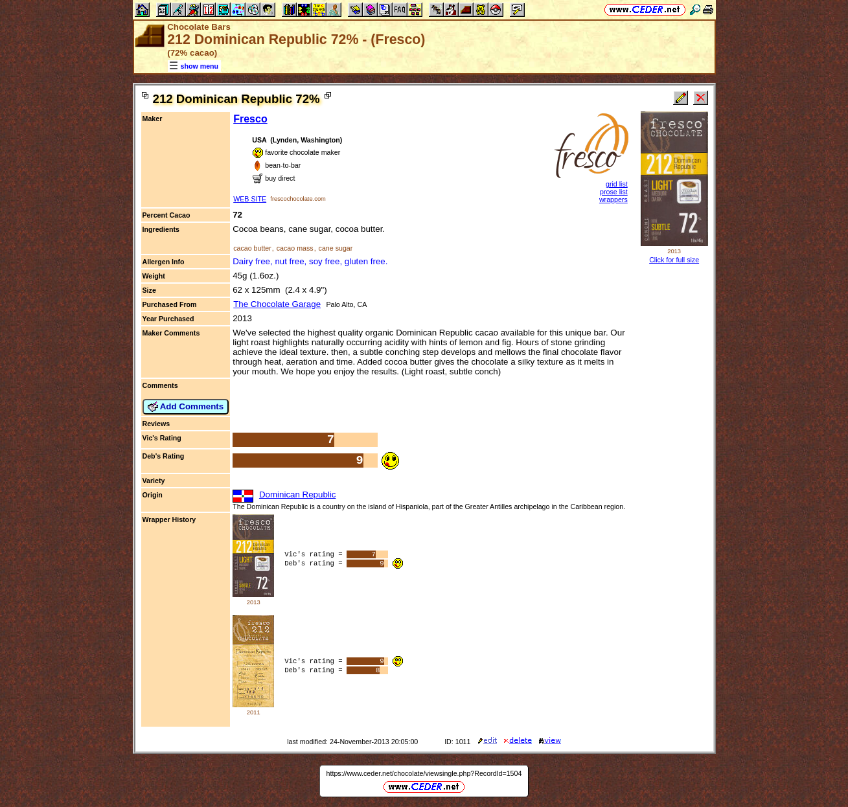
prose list (614, 192)
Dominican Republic (297, 494)
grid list (617, 184)
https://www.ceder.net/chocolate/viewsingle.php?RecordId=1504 (424, 773)
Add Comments (186, 407)
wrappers (613, 199)
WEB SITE (249, 199)
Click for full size (674, 260)
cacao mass (295, 248)
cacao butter (252, 248)
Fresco (250, 118)
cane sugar (336, 248)
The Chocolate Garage (277, 304)
